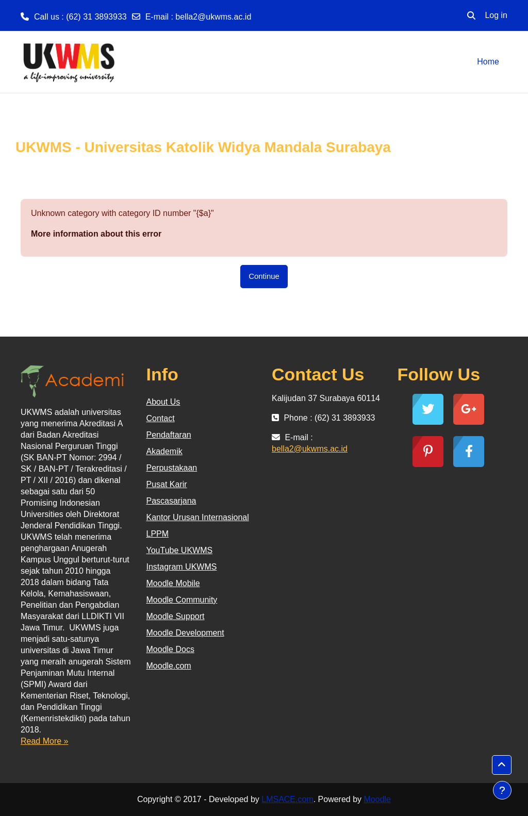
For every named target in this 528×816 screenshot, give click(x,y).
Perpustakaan (171, 467)
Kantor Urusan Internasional (197, 517)
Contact (160, 418)
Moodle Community (182, 599)
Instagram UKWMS (181, 566)
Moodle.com (168, 665)
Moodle (377, 799)
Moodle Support (175, 616)
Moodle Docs (170, 649)
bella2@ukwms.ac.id (213, 16)
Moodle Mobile (173, 583)
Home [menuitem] (488, 61)
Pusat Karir (166, 484)
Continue (264, 276)
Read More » (45, 741)
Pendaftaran (168, 434)
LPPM (157, 533)
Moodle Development (185, 632)
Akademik (164, 451)
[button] (471, 15)
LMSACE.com (287, 799)
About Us (163, 401)
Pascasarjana (171, 500)
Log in (496, 15)
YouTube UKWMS (179, 550)
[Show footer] (502, 790)
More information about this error (96, 233)
